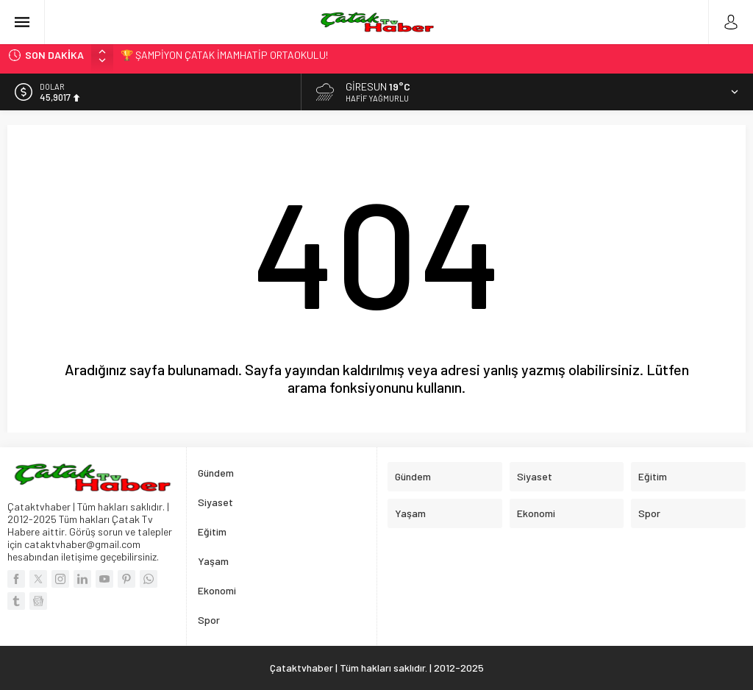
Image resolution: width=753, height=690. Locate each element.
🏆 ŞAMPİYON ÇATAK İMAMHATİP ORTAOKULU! (224, 55)
